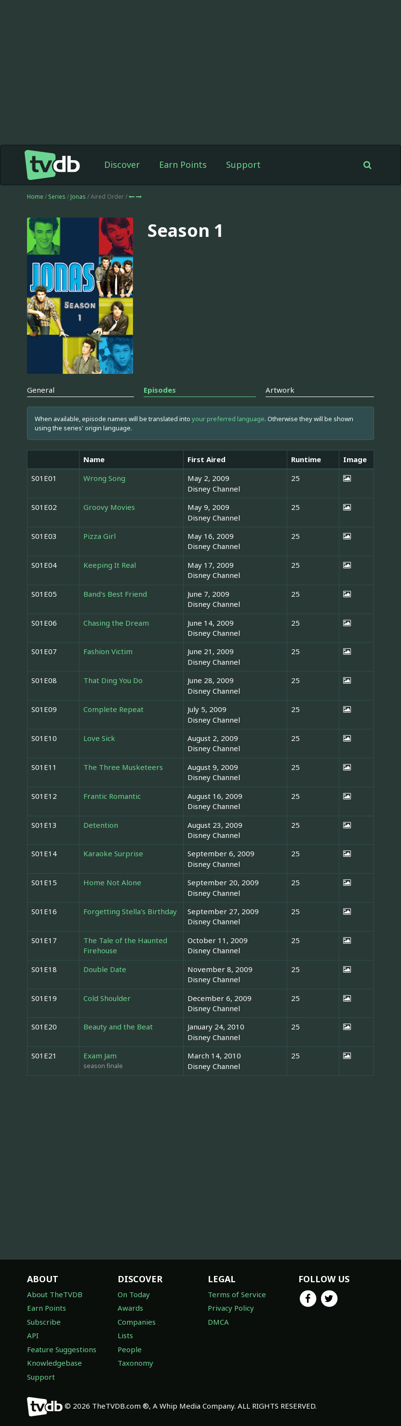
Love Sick (99, 738)
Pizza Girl (99, 536)
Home (35, 196)
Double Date (104, 969)
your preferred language (228, 418)
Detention (100, 825)
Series (57, 196)
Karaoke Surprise (113, 853)
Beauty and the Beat (118, 1026)
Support (243, 164)
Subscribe (44, 1322)
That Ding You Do (113, 680)
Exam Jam (100, 1055)
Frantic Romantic (112, 796)
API (33, 1335)
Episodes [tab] (160, 390)
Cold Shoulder (107, 998)
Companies (137, 1322)
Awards (130, 1308)
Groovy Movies (109, 507)
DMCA (218, 1322)
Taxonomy (135, 1363)
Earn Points (183, 164)
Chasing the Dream (116, 623)
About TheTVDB (54, 1294)
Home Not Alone (112, 882)
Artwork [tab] (280, 390)
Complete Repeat (113, 709)
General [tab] (40, 390)
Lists (125, 1335)
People (130, 1349)
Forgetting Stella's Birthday (130, 911)
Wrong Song (104, 478)
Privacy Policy (231, 1308)
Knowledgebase (54, 1363)
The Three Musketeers (123, 767)
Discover (122, 164)
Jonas (78, 196)
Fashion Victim (108, 651)
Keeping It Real (109, 565)
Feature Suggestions (61, 1349)
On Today (134, 1294)
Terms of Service (237, 1294)
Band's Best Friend (115, 594)
